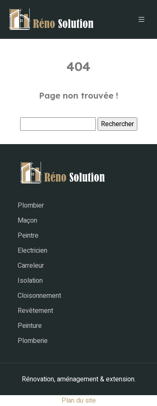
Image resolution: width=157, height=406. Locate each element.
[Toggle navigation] (141, 19)
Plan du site (79, 401)
